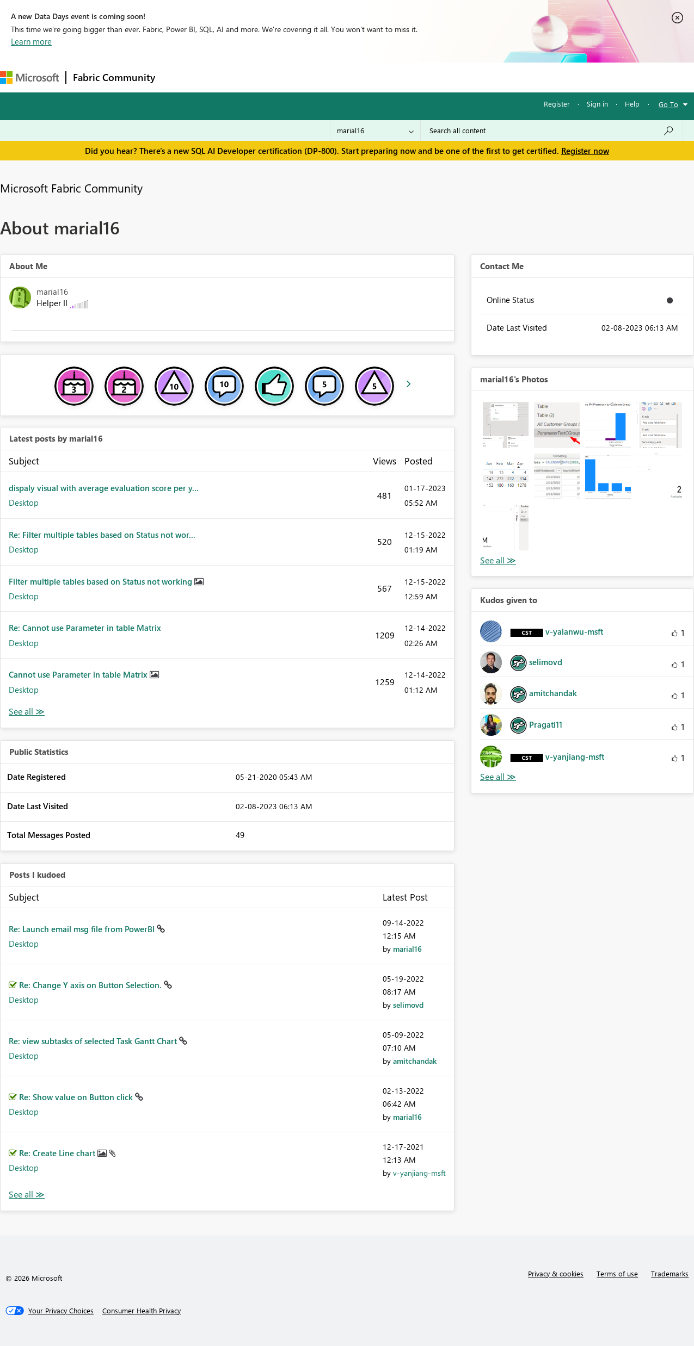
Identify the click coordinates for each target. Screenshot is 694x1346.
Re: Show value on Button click (77, 1096)
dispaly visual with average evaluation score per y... (104, 487)
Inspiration (227, 77)
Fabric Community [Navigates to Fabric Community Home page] (114, 77)
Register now (585, 150)
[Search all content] (551, 130)
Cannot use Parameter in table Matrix (79, 674)
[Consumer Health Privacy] (141, 1310)
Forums (180, 77)
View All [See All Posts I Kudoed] (27, 1194)
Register (557, 103)
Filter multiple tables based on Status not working (101, 581)
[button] (506, 425)
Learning (411, 77)
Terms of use (617, 1273)
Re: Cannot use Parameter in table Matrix (85, 627)
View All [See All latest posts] (27, 711)
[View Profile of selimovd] (408, 1005)
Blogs (369, 77)
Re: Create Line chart (58, 1152)
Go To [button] (668, 104)
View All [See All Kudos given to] (498, 777)
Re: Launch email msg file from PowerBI (83, 928)
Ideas (272, 77)
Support (457, 77)
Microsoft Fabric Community (71, 187)
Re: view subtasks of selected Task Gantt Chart (94, 1040)
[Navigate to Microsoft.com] (29, 77)
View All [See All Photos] (498, 560)
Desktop (24, 502)
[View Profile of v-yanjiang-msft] (419, 1173)
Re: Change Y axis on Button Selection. (91, 984)
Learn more (31, 41)
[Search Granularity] (375, 130)
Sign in (597, 103)
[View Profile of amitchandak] (415, 1061)
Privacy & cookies (556, 1273)
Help (632, 103)
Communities (320, 77)
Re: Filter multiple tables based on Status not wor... (102, 534)
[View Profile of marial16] (407, 949)
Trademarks (670, 1273)
